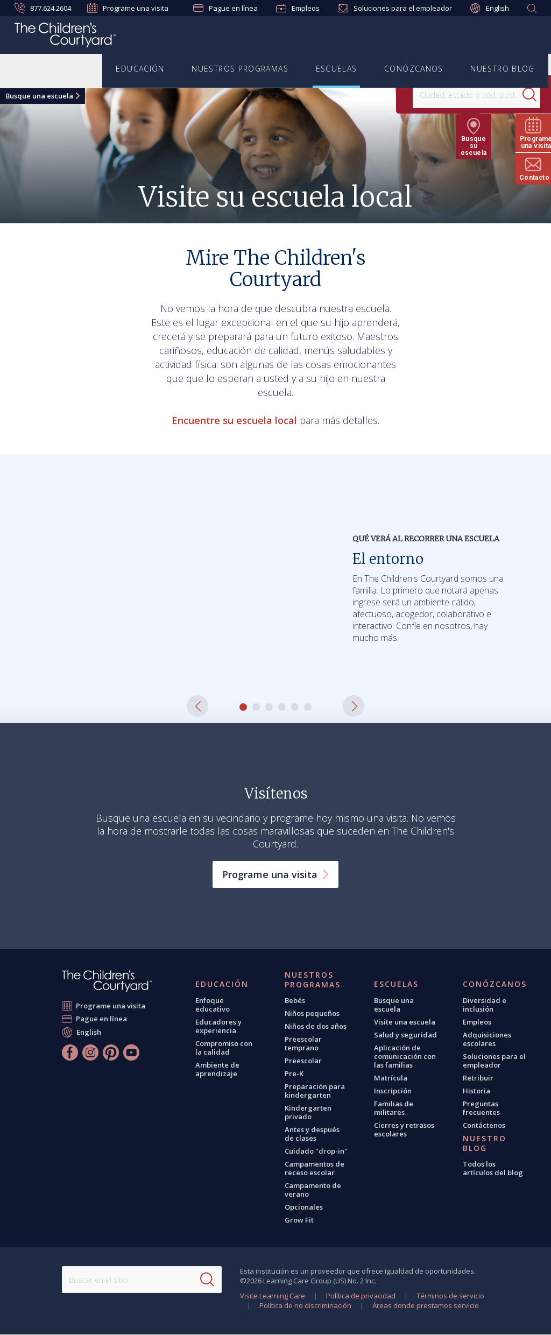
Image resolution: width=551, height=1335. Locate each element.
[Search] (505, 95)
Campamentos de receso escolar (314, 1168)
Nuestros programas (240, 69)
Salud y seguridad (405, 1034)
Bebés (295, 1000)
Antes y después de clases (312, 1133)
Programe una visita (127, 8)
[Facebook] (70, 1052)
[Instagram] (90, 1052)
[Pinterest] (111, 1052)
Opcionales (304, 1207)
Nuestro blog (502, 69)
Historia (476, 1090)
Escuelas (336, 69)
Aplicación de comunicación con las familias (405, 1056)
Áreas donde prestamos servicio (425, 1305)
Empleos (298, 8)
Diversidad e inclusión (484, 1004)
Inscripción (393, 1090)
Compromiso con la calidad (223, 1047)
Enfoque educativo (212, 1004)
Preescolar (303, 1060)
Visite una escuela (404, 1022)
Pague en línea (225, 8)
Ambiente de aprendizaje (217, 1069)
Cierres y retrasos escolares (404, 1129)
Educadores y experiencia (218, 1026)
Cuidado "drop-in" (316, 1151)
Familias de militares (393, 1108)
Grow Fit (299, 1220)
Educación (140, 69)
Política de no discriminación (305, 1305)
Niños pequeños (312, 1013)
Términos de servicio (450, 1296)
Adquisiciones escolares (487, 1039)
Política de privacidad (360, 1296)
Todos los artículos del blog (493, 1168)
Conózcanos (413, 69)
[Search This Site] (142, 1279)
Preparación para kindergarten (315, 1090)
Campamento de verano (313, 1189)
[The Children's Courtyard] (65, 37)
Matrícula (390, 1077)
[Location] (441, 94)
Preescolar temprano (303, 1043)
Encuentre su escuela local (234, 420)
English (489, 8)
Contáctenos (484, 1125)
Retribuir (478, 1077)
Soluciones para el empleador (395, 8)
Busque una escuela (39, 96)
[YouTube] (131, 1052)
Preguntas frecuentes (481, 1108)
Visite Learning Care (272, 1296)
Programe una (275, 874)
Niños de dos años (316, 1026)
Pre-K (294, 1073)
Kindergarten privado (308, 1112)
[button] (197, 706)
